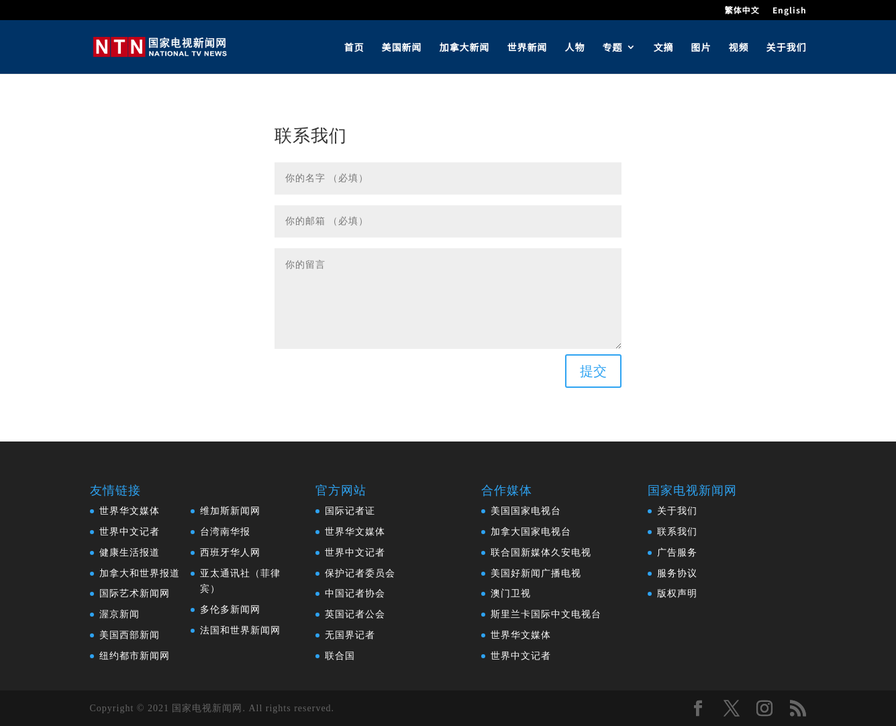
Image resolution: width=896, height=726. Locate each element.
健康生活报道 (129, 553)
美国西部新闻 (129, 635)
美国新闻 (402, 48)
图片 (701, 48)
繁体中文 (741, 10)
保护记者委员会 (360, 573)
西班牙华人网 (230, 553)
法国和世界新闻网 (240, 630)
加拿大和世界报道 (139, 573)
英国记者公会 (355, 614)
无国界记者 (350, 635)
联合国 (340, 656)
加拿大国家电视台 (531, 532)
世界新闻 (527, 48)
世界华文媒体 (129, 511)
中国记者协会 (355, 593)
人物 (575, 48)
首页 (354, 48)
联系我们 (677, 532)
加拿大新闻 (465, 48)
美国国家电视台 (526, 511)
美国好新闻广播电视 (536, 573)
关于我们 (786, 48)
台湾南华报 (225, 532)
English (790, 10)
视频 (739, 48)
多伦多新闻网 (230, 610)
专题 (613, 48)
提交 (593, 371)
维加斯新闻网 (230, 511)
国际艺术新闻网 (134, 593)
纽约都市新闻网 (134, 656)
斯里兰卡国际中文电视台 (546, 614)
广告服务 (677, 553)
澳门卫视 (511, 593)
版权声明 (677, 593)
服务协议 (677, 573)
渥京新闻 (119, 614)
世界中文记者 (129, 532)
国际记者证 (350, 511)
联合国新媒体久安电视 (541, 553)
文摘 (664, 48)
